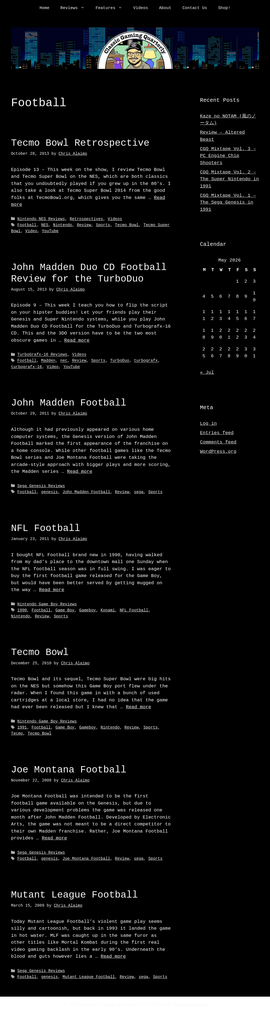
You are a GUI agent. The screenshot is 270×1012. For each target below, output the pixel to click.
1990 (22, 609)
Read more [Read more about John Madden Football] (79, 471)
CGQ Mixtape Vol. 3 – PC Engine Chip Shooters (228, 156)
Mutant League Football (74, 893)
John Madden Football (68, 402)
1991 (22, 726)
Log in (208, 423)
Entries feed (216, 433)
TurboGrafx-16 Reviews (42, 354)
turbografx (146, 360)
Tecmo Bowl (127, 224)
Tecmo (17, 732)
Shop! (224, 8)
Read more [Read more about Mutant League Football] (113, 955)
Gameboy (87, 609)
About (165, 8)
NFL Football (45, 527)
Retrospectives (86, 219)
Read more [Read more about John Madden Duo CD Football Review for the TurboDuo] (77, 340)
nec (63, 360)
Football (26, 224)
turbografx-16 (26, 366)
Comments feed (218, 442)
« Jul (207, 372)
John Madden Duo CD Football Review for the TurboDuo (89, 273)
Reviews (75, 8)
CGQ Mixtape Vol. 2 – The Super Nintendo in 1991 (229, 179)
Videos (140, 8)
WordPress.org (218, 451)
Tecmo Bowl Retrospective (80, 143)
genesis (49, 491)
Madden (48, 360)
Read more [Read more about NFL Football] (51, 589)
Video (31, 231)
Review (84, 224)
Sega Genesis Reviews (41, 485)
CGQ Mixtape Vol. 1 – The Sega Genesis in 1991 (228, 202)
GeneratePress (191, 1003)
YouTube (50, 231)
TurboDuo (119, 360)
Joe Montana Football (68, 768)
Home (44, 8)
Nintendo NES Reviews (41, 219)
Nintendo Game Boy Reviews (47, 603)
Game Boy (64, 609)
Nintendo (62, 224)
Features (112, 8)
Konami (108, 609)
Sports (103, 224)
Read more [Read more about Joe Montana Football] (54, 837)
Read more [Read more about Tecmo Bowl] (138, 706)
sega (139, 491)
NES (44, 224)
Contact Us (194, 8)
